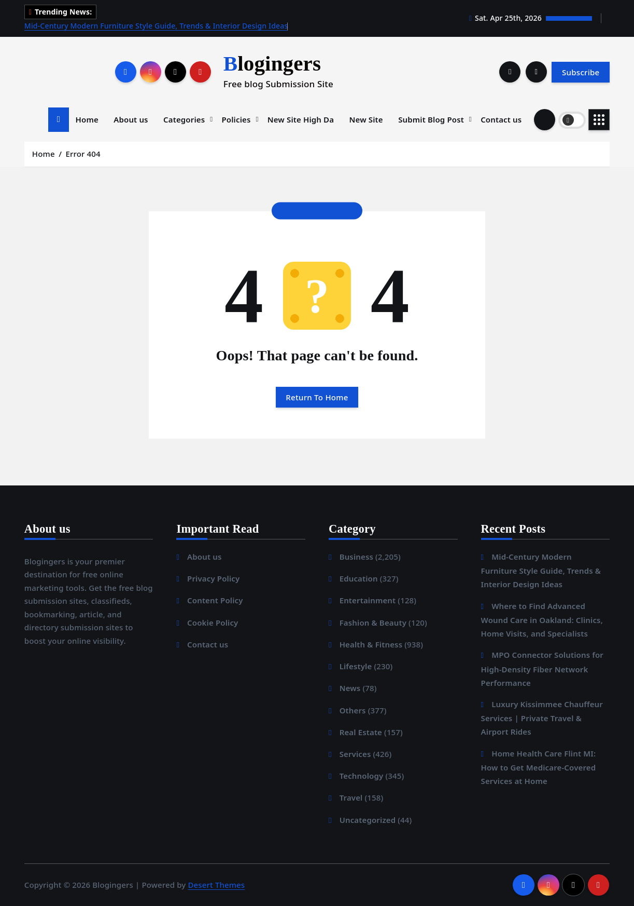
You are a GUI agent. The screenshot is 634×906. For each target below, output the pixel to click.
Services (355, 754)
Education (359, 578)
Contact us (501, 119)
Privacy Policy (213, 578)
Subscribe (580, 72)
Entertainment (368, 600)
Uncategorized (368, 820)
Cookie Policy (212, 622)
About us (131, 119)
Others (353, 710)
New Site (366, 119)
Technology (362, 775)
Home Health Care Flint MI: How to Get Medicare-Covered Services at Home (538, 767)
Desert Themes (216, 885)
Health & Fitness (371, 644)
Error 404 (83, 153)
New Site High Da (300, 119)
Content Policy (215, 600)
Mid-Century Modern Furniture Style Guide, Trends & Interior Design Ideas (156, 26)
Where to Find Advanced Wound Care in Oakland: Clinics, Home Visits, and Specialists (542, 620)
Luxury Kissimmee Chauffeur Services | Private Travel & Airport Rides (542, 718)
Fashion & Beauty (373, 622)
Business (356, 556)
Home (87, 119)
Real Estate (361, 732)
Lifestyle (356, 666)
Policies (235, 119)
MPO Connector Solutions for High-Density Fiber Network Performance (542, 668)
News (350, 688)
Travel (351, 797)
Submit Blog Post (431, 119)
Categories (184, 119)
